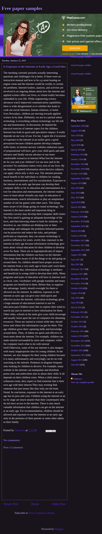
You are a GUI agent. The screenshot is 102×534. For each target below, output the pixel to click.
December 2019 (78, 164)
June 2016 (75, 302)
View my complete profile (82, 382)
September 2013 (78, 355)
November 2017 (78, 245)
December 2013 (78, 341)
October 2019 (77, 173)
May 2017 (75, 264)
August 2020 (76, 130)
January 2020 (77, 159)
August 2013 (76, 360)
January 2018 (77, 236)
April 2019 (76, 202)
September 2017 (78, 250)
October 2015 (77, 322)
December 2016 (78, 279)
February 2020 (77, 154)
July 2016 (75, 298)
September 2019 (78, 178)
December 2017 (78, 240)
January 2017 (77, 274)
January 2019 (77, 216)
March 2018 (76, 231)
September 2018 (78, 226)
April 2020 (76, 145)
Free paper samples (22, 8)
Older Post (59, 504)
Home (35, 504)
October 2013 (77, 350)
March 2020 (76, 150)
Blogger (59, 529)
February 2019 (77, 212)
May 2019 (75, 197)
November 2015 (78, 317)
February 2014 (77, 331)
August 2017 (76, 255)
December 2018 (78, 221)
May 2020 (75, 140)
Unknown (77, 379)
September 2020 (78, 126)
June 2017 (75, 259)
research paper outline (81, 57)
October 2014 (77, 326)
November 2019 (78, 169)
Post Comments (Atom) (42, 512)
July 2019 (75, 188)
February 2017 (77, 269)
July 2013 (75, 365)
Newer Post (10, 504)
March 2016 (76, 307)
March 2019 (76, 207)
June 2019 (75, 193)
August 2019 (76, 183)
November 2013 (78, 345)
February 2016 (77, 312)
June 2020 (75, 135)
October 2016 (77, 288)
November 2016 (78, 283)
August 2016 (76, 293)
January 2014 (77, 336)
